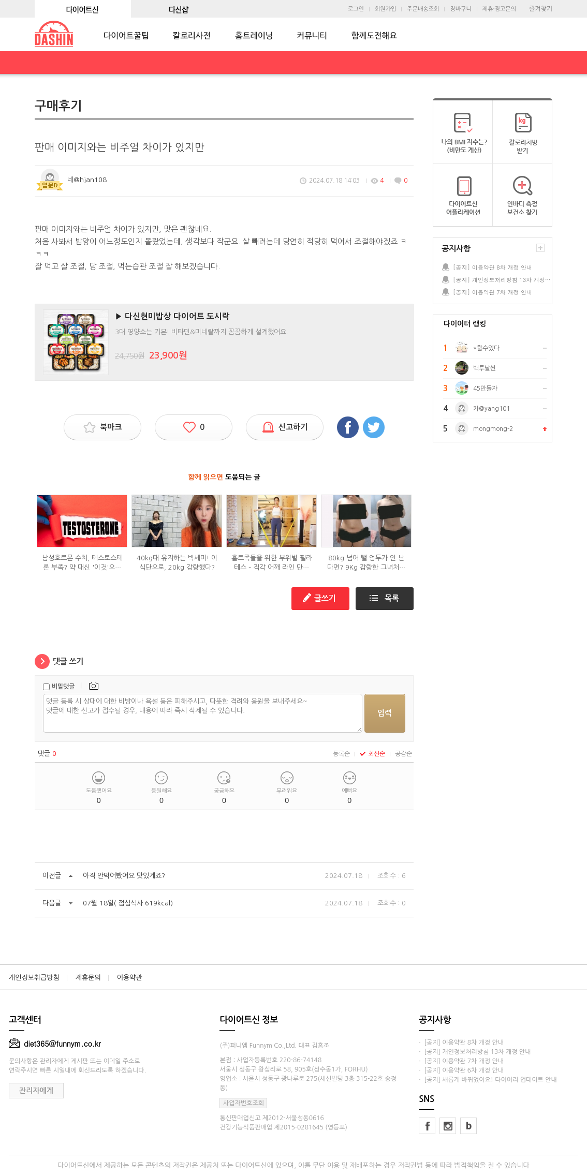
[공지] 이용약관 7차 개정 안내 (492, 292)
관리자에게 (36, 1090)
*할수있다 (486, 348)
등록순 (341, 754)
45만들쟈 (485, 388)
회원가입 (385, 9)
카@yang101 (491, 409)
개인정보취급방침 (34, 977)
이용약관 (129, 977)
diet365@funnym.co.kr (55, 1043)
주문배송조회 (423, 9)
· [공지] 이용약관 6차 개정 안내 (461, 1070)
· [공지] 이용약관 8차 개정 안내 (461, 1042)
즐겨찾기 (540, 9)
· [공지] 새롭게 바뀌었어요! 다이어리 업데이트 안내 (487, 1080)
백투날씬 (484, 368)
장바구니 (460, 9)
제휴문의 (88, 977)
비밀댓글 (63, 686)
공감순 (403, 754)
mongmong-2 (493, 429)
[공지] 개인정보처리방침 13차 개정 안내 (502, 280)
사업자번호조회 (243, 1103)
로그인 (356, 9)
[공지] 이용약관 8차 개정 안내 (492, 267)
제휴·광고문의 (499, 9)
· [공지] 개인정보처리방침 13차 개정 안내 (475, 1052)
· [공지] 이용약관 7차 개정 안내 (461, 1061)
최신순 (372, 754)
